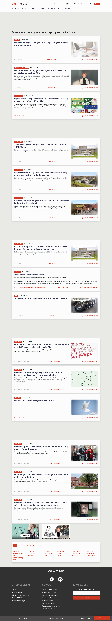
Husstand (31, 553)
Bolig (24, 8)
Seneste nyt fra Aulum (49, 590)
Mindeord (60, 551)
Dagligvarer (90, 553)
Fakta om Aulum (47, 598)
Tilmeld (97, 4)
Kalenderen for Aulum (49, 595)
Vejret (67, 8)
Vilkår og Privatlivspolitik (20, 595)
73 (40, 545)
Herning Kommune (48, 603)
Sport (60, 8)
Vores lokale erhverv (49, 592)
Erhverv (32, 8)
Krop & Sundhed (48, 553)
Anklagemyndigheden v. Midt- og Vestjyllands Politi (32, 287)
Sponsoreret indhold (48, 609)
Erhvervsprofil (47, 551)
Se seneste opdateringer (90, 287)
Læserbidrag (91, 555)
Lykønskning (76, 551)
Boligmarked (76, 553)
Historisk (75, 555)
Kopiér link (52, 59)
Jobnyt (59, 555)
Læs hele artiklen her (91, 59)
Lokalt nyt (51, 8)
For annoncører (17, 592)
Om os (14, 590)
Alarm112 (15, 8)
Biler (15, 555)
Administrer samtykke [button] (19, 600)
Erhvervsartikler (47, 600)
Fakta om (90, 551)
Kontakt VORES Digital (19, 598)
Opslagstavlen (18, 553)
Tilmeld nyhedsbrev (102, 618)
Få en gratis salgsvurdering (51, 606)
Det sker (41, 8)
